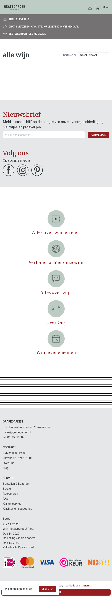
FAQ (5, 498)
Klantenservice (12, 503)
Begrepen (47, 589)
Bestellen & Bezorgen (16, 483)
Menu (106, 7)
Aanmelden (98, 134)
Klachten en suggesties (17, 508)
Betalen (7, 488)
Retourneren (10, 493)
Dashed (86, 585)
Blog (6, 468)
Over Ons (8, 463)
